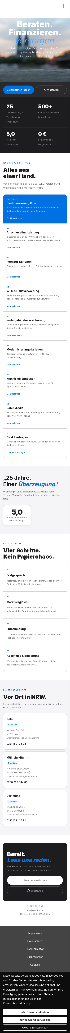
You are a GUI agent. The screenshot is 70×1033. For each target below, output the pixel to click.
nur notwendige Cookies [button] (35, 1019)
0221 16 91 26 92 (16, 743)
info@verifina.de (35, 910)
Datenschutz (35, 941)
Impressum (35, 933)
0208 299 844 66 (17, 782)
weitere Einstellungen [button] (35, 1027)
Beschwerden (35, 956)
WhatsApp (51, 89)
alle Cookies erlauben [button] (35, 1012)
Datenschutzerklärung (17, 1003)
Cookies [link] (35, 964)
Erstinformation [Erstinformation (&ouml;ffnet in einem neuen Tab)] (35, 949)
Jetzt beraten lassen (18, 89)
